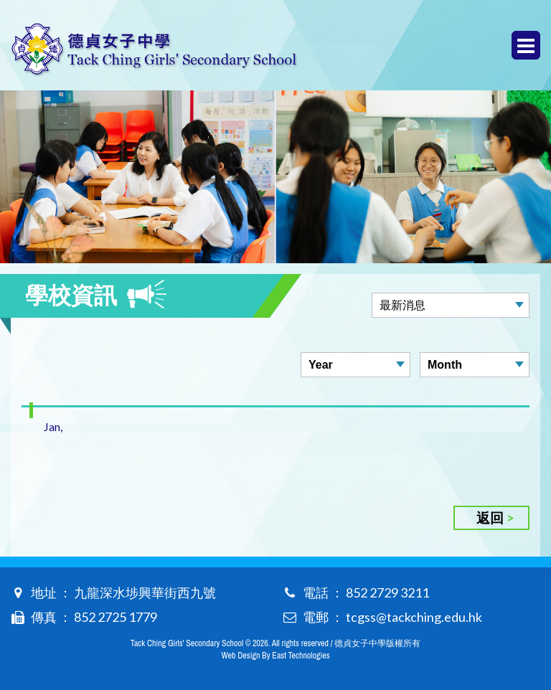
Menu (525, 46)
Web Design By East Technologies (275, 655)
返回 (490, 517)
